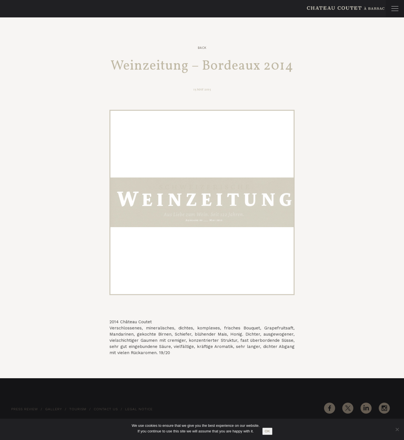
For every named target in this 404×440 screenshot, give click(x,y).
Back (202, 48)
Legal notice (139, 409)
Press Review (24, 409)
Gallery (53, 409)
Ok (267, 431)
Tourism (77, 409)
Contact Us (106, 409)
